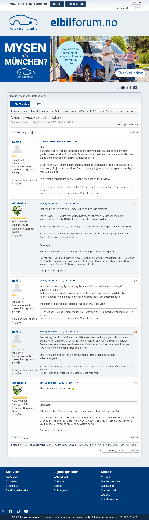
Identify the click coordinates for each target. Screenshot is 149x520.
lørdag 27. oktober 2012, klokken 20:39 (58, 142)
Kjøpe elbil (12, 476)
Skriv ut (134, 133)
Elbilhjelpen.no (60, 270)
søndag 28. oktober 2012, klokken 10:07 (59, 331)
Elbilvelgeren (61, 490)
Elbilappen (59, 481)
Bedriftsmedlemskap (17, 490)
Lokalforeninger (109, 499)
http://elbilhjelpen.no (105, 251)
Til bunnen (15, 133)
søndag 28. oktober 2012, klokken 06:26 (59, 203)
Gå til (98, 450)
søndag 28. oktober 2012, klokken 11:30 (59, 383)
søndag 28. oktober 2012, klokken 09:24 (59, 280)
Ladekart (58, 485)
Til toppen (15, 438)
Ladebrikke (12, 485)
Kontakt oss (107, 485)
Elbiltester (11, 481)
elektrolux (19, 203)
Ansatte (105, 494)
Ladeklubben (61, 476)
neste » (133, 124)
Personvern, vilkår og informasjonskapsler (62, 517)
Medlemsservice (110, 481)
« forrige (121, 124)
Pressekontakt (109, 490)
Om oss (105, 476)
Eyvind (16, 142)
